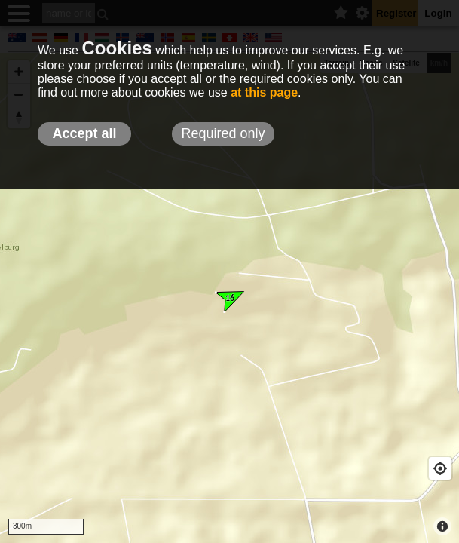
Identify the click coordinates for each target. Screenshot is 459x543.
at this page (264, 92)
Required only (223, 133)
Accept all (84, 133)
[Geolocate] (440, 468)
